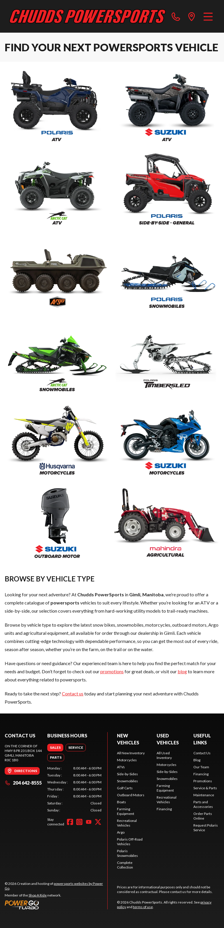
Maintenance (203, 795)
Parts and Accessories (203, 804)
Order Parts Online (202, 815)
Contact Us (202, 753)
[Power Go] (56, 904)
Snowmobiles (127, 781)
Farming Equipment (125, 811)
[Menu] (208, 16)
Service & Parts (205, 788)
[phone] (175, 16)
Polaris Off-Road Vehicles (130, 841)
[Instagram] (79, 821)
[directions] (191, 16)
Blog (196, 760)
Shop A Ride (38, 895)
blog (182, 671)
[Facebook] (70, 821)
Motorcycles (127, 760)
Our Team (201, 767)
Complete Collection (125, 864)
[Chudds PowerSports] (87, 16)
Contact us (72, 693)
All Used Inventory (164, 755)
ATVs (121, 767)
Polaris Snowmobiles (127, 853)
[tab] (55, 747)
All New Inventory (131, 753)
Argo (121, 832)
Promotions (202, 781)
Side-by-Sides (127, 774)
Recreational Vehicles (127, 822)
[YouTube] (88, 821)
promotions (112, 671)
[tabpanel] (74, 789)
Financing (164, 809)
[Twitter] (98, 821)
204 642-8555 (23, 782)
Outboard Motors (130, 795)
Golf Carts (125, 788)
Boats (121, 802)
